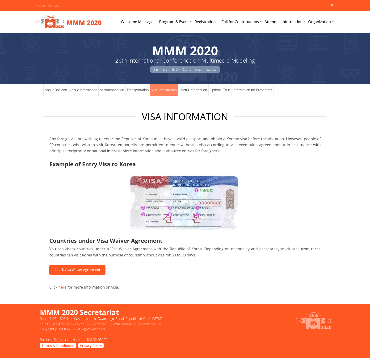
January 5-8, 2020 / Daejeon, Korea (185, 69)
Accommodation (112, 90)
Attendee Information (284, 21)
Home (40, 5)
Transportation (138, 90)
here (62, 287)
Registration (205, 21)
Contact (53, 5)
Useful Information (193, 90)
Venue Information (83, 90)
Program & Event (174, 21)
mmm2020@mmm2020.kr (141, 324)
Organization (319, 21)
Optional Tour (220, 90)
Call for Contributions (240, 21)
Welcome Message (137, 21)
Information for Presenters (252, 90)
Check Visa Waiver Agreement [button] (77, 269)
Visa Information (164, 90)
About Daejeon (56, 90)
